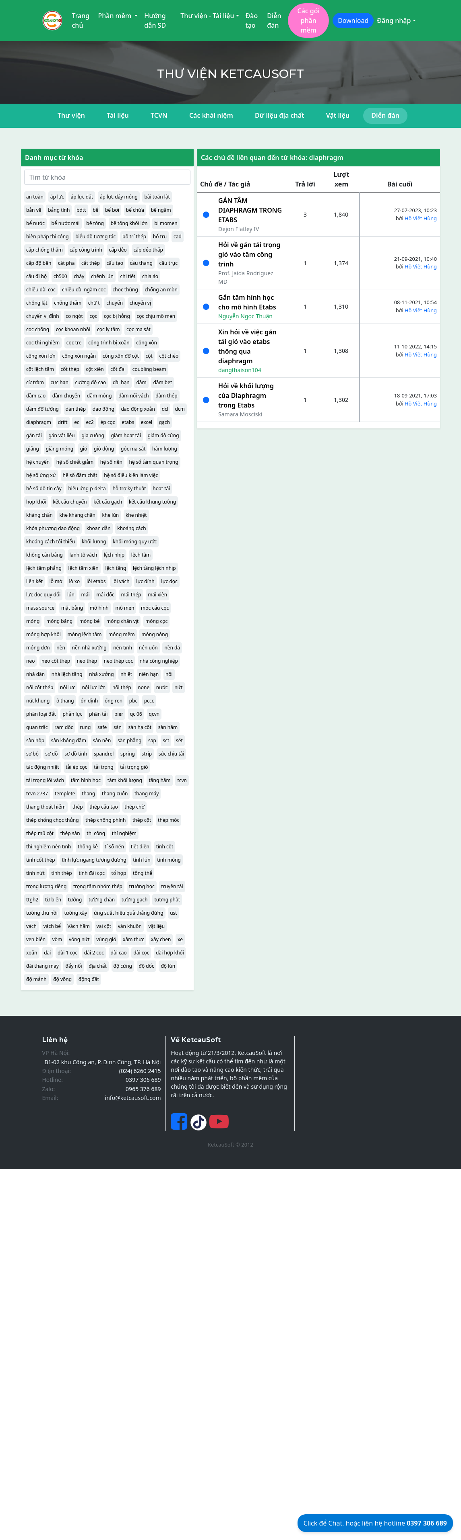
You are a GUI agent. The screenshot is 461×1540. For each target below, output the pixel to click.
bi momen (165, 223)
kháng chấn (39, 515)
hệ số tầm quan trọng (153, 462)
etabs (128, 422)
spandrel (104, 753)
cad (178, 236)
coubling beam (149, 369)
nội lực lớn (93, 687)
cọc (93, 316)
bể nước (35, 223)
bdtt (81, 210)
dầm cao (35, 395)
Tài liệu (118, 115)
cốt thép (70, 369)
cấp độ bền (38, 263)
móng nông (154, 634)
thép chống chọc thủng (52, 820)
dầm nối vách (133, 395)
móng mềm (121, 634)
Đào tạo (252, 20)
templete (65, 793)
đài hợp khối (170, 952)
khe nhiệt (136, 515)
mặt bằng (72, 607)
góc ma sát (133, 448)
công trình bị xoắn (108, 342)
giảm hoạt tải (126, 435)
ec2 (89, 422)
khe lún (110, 515)
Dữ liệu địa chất (279, 115)
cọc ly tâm (108, 329)
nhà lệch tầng (67, 674)
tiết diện (140, 846)
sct (166, 740)
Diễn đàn (274, 20)
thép (77, 806)
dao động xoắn (138, 408)
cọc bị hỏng (117, 316)
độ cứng (123, 965)
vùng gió (106, 939)
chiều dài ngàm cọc (84, 289)
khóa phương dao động (53, 528)
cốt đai (118, 369)
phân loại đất (41, 714)
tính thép (61, 873)
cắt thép (90, 263)
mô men (124, 607)
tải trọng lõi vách (45, 780)
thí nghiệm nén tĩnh (48, 846)
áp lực (57, 196)
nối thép (121, 687)
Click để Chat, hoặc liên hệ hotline (375, 1523)
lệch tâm (141, 554)
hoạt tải (161, 488)
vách (31, 926)
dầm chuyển (66, 395)
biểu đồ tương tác (95, 236)
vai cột (104, 926)
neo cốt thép (55, 660)
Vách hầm (79, 926)
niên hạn (149, 674)
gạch (164, 422)
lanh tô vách (83, 554)
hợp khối (36, 501)
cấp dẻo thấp (148, 249)
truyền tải (172, 886)
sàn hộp (35, 740)
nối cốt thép (39, 687)
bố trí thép (134, 236)
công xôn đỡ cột (121, 355)
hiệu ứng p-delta (86, 488)
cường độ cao (90, 382)
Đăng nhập (394, 20)
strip (147, 753)
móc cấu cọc (155, 607)
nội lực (67, 687)
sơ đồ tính (75, 753)
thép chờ (134, 806)
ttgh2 (32, 899)
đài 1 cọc (67, 952)
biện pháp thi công (47, 236)
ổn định (89, 700)
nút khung (38, 700)
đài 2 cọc (94, 952)
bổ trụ (160, 236)
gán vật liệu (61, 435)
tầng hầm (159, 780)
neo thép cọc (118, 660)
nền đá (172, 647)
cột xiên (95, 369)
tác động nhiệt (42, 767)
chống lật (37, 302)
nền (60, 647)
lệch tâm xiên (83, 568)
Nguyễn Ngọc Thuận (245, 316)
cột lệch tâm (40, 369)
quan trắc (37, 727)
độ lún (168, 965)
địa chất (98, 965)
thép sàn (70, 833)
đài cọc (141, 952)
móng (32, 621)
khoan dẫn (99, 528)
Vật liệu (337, 115)
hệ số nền (111, 462)
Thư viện (71, 115)
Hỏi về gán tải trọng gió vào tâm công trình (249, 254)
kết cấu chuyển (70, 501)
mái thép (131, 594)
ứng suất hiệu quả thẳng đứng (128, 912)
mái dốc (105, 594)
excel (146, 422)
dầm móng (99, 395)
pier (118, 714)
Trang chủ (81, 20)
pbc (133, 700)
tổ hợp (119, 873)
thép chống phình (105, 820)
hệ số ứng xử (41, 475)
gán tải (34, 435)
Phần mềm (115, 15)
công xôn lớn (41, 355)
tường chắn (102, 899)
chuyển (114, 302)
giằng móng (59, 448)
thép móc (168, 820)
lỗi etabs (96, 581)
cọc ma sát (138, 329)
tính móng (169, 859)
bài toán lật (157, 196)
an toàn (34, 196)
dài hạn (121, 382)
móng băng (59, 621)
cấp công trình (86, 249)
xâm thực (133, 939)
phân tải (98, 714)
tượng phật (167, 899)
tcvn (182, 780)
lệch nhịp (114, 554)
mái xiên (157, 594)
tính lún (141, 859)
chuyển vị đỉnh (42, 316)
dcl (165, 408)
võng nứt (79, 939)
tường (75, 899)
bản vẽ (33, 210)
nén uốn (148, 647)
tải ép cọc (76, 767)
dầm (141, 382)
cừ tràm (35, 382)
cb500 (60, 276)
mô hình (99, 607)
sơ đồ (51, 753)
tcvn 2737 (37, 793)
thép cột (141, 820)
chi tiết (127, 276)
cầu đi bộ (36, 276)
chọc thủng (125, 289)
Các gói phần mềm (308, 20)
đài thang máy (42, 965)
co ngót (74, 316)
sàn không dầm (68, 740)
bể (95, 210)
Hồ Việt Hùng (421, 218)
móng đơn (38, 647)
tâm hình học (86, 780)
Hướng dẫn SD (155, 20)
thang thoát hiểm (46, 806)
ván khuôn (130, 926)
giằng (32, 448)
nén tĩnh (122, 647)
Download (353, 20)
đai (47, 952)
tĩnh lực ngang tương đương (94, 859)
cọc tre (74, 342)
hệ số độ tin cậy (44, 488)
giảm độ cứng (163, 435)
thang (88, 793)
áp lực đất (81, 196)
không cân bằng (44, 554)
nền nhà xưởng (89, 647)
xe (180, 939)
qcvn (154, 714)
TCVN (159, 115)
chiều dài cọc (41, 289)
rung (85, 727)
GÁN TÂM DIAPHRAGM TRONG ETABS (250, 210)
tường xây (75, 912)
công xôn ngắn (79, 355)
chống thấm (67, 302)
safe (102, 727)
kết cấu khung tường (152, 501)
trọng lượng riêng (46, 886)
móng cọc (156, 621)
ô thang (65, 700)
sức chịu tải (171, 753)
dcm (180, 408)
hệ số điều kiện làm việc (131, 475)
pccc (149, 700)
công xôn (146, 342)
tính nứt (35, 873)
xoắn (31, 952)
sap (152, 740)
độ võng (62, 979)
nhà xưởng (101, 674)
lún (70, 594)
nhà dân (35, 674)
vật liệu (157, 926)
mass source (40, 607)
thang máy (146, 793)
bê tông (95, 223)
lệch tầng (115, 568)
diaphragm (38, 422)
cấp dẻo (117, 249)
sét (179, 740)
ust (173, 912)
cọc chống (37, 329)
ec (76, 422)
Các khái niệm (211, 115)
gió (83, 448)
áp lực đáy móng (119, 196)
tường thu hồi (42, 912)
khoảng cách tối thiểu (50, 541)
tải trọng (103, 767)
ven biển (35, 939)
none (143, 687)
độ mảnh (36, 979)
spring (127, 753)
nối (169, 674)
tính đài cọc (92, 873)
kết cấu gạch (107, 501)
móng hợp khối (43, 634)
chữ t (94, 302)
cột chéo (169, 355)
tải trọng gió (134, 767)
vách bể (52, 926)
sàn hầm (168, 727)
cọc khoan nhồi (73, 329)
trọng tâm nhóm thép (97, 886)
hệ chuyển (38, 462)
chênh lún (102, 276)
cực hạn (59, 382)
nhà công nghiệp (159, 660)
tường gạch (135, 899)
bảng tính (59, 210)
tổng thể (142, 873)
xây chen (161, 939)
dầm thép (166, 395)
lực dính (145, 581)
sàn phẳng (129, 740)
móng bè (89, 621)
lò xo (74, 581)
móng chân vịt (122, 621)
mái (85, 594)
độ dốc (146, 965)
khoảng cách (131, 528)
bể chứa (135, 210)
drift (63, 422)
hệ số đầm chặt (80, 475)
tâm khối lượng (124, 780)
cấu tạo (115, 263)
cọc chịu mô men (156, 316)
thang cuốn (115, 793)
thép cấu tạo (103, 806)
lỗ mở (56, 581)
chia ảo (150, 276)
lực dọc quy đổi (43, 594)
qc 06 (136, 714)
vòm (57, 939)
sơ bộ (32, 753)
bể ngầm (161, 210)
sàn (118, 727)
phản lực (72, 714)
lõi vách (121, 581)
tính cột (165, 846)
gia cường (92, 435)
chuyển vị (140, 302)
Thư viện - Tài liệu (207, 15)
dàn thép (76, 408)
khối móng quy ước (135, 541)
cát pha (66, 263)
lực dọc (169, 581)
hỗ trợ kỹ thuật (129, 488)
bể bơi (112, 210)
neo (30, 660)
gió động (104, 448)
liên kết (34, 581)
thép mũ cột (40, 833)
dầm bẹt (162, 382)
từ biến (53, 899)
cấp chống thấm (44, 249)
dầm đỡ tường (42, 408)
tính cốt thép (40, 859)
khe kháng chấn (77, 515)
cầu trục (168, 263)
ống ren (113, 700)
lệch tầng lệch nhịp (154, 568)
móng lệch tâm (85, 634)
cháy (79, 276)
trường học (142, 886)
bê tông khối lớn (129, 223)
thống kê (88, 846)
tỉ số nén (114, 846)
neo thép (87, 660)
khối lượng (94, 541)
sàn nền (102, 740)
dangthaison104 (239, 370)
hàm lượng (164, 448)
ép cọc (107, 422)
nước (162, 687)
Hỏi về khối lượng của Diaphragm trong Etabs (246, 395)
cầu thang (141, 263)
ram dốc (63, 727)
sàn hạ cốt (139, 727)
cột (149, 355)
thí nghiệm (124, 833)
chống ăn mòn (161, 289)
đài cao (119, 952)
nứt (178, 687)
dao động (103, 408)
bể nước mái (66, 223)
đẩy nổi (73, 965)
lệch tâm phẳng (44, 568)
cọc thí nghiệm (43, 342)
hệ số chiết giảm (74, 462)
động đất (89, 979)
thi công (96, 833)
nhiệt (126, 674)
